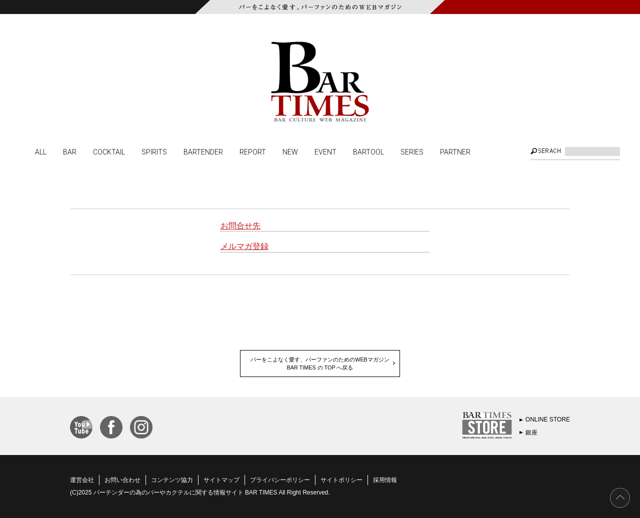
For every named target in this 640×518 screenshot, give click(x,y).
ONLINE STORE (548, 419)
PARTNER (455, 151)
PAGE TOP (620, 498)
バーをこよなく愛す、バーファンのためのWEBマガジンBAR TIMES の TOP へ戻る (320, 363)
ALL (40, 151)
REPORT (253, 151)
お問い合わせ (122, 480)
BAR (69, 151)
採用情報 (385, 480)
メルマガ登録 (244, 246)
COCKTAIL (109, 151)
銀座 (532, 432)
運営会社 (82, 480)
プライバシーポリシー (280, 480)
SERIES (412, 151)
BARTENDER (203, 151)
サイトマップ (222, 480)
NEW (290, 151)
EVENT (325, 151)
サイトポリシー (341, 480)
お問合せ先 (240, 226)
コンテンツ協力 (172, 480)
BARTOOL (368, 151)
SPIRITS (154, 151)
